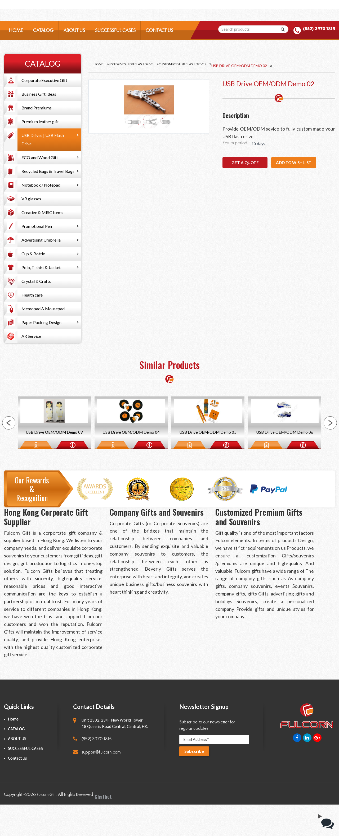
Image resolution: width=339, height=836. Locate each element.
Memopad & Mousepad (43, 308)
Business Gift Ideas (38, 93)
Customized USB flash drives (207, 65)
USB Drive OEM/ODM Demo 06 (284, 459)
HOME (16, 36)
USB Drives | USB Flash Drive (42, 139)
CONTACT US (159, 36)
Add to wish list (293, 162)
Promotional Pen (36, 226)
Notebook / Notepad (40, 184)
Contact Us (17, 790)
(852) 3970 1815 (311, 35)
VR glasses (31, 198)
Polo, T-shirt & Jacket (41, 267)
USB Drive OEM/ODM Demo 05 (207, 459)
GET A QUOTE (245, 162)
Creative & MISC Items (42, 212)
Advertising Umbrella (41, 239)
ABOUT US (74, 36)
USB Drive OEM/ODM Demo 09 (54, 459)
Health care (32, 294)
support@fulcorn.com (101, 783)
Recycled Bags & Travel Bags (47, 171)
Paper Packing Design (41, 322)
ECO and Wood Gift (39, 157)
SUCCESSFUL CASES (115, 36)
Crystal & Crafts (36, 281)
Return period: (235, 142)
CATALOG (43, 36)
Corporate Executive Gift (44, 80)
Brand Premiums (36, 107)
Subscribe (195, 784)
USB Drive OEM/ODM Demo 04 (131, 459)
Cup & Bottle (33, 253)
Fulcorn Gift (47, 825)
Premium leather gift (40, 121)
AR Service (31, 336)
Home (99, 65)
